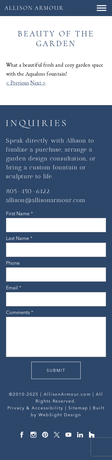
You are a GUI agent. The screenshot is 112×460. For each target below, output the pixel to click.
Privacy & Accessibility (35, 408)
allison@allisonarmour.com (46, 200)
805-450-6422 (28, 191)
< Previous (17, 82)
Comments (19, 312)
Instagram (33, 434)
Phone (13, 263)
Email (13, 288)
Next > (37, 82)
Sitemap (78, 408)
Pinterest (45, 434)
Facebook (21, 434)
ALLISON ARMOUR (34, 8)
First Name (19, 213)
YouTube (68, 434)
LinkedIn (80, 434)
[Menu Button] (102, 8)
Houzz (91, 434)
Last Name (19, 238)
